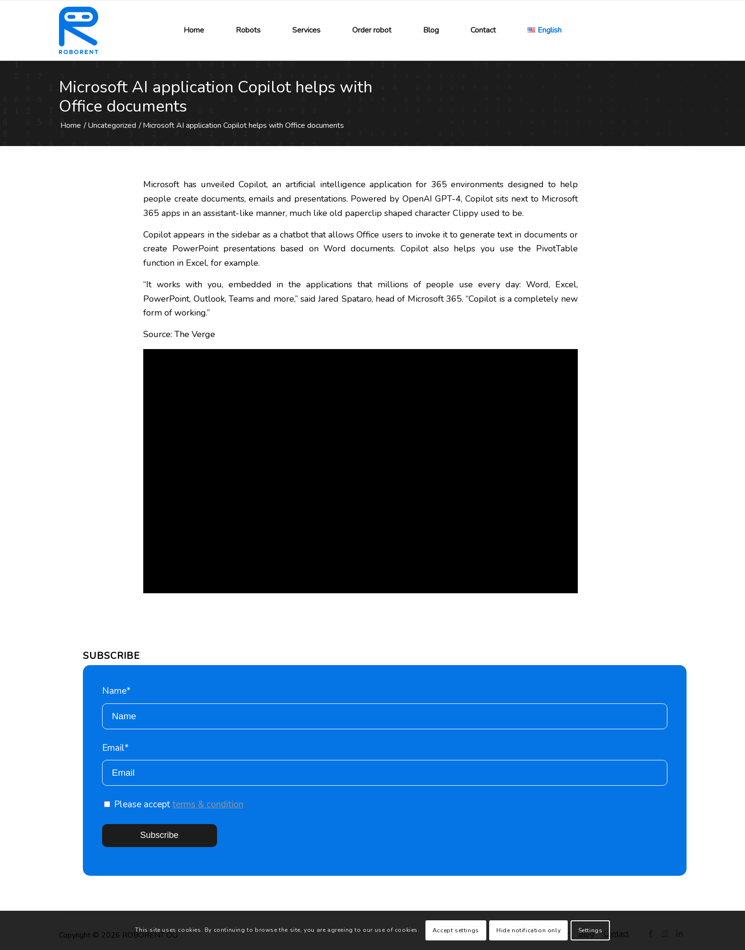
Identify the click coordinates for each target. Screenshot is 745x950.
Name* (384, 707)
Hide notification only (528, 930)
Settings (590, 930)
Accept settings (456, 930)
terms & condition (207, 804)
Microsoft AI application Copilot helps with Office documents (215, 96)
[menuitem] (194, 30)
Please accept (173, 804)
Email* (384, 764)
